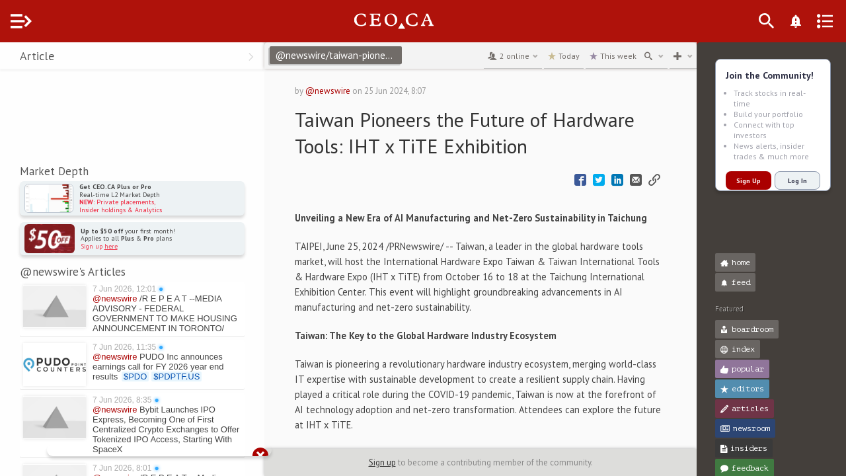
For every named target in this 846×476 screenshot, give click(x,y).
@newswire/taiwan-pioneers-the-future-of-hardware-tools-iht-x (364, 55)
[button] (13, 58)
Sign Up (748, 181)
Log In (797, 181)
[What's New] (817, 21)
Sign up (395, 462)
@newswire (352, 91)
